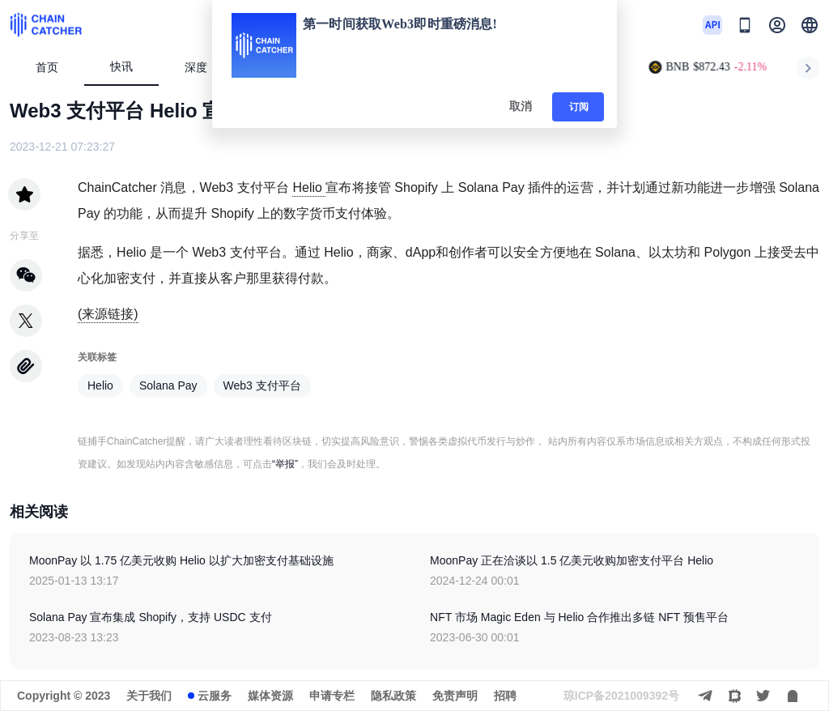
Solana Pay (168, 385)
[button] (809, 25)
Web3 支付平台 (262, 385)
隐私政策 (393, 695)
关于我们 (149, 695)
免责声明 (455, 695)
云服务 (215, 695)
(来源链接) (108, 314)
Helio (308, 187)
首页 (47, 68)
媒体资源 (270, 695)
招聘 (505, 695)
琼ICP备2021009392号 (621, 695)
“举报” (285, 464)
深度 (203, 68)
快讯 (121, 67)
